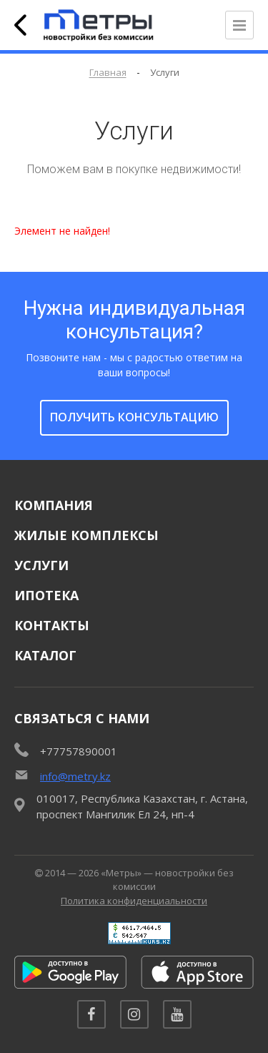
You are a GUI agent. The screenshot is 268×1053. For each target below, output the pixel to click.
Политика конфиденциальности (134, 900)
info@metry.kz (75, 776)
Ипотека (46, 595)
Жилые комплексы (86, 535)
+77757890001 (78, 751)
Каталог (45, 655)
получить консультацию (134, 417)
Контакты (51, 625)
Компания (53, 505)
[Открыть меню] (239, 25)
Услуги (41, 565)
